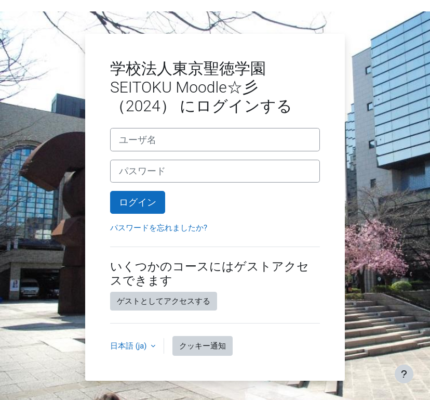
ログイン (137, 202)
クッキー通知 (202, 346)
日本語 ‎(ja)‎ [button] (129, 346)
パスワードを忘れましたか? (158, 228)
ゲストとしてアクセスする (163, 301)
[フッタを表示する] (404, 374)
